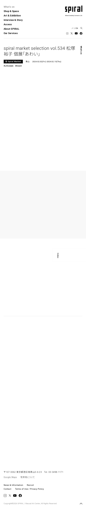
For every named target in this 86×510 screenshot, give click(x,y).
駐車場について (28, 477)
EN (77, 28)
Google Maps (10, 477)
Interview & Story (13, 20)
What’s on (9, 6)
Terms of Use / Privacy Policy (29, 489)
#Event (18, 66)
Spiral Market (14, 61)
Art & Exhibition (12, 15)
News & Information (13, 485)
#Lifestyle (8, 66)
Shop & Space (11, 11)
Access (8, 24)
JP (72, 28)
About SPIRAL (11, 28)
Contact (7, 489)
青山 (28, 62)
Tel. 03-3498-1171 (53, 472)
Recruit (30, 485)
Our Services (11, 33)
